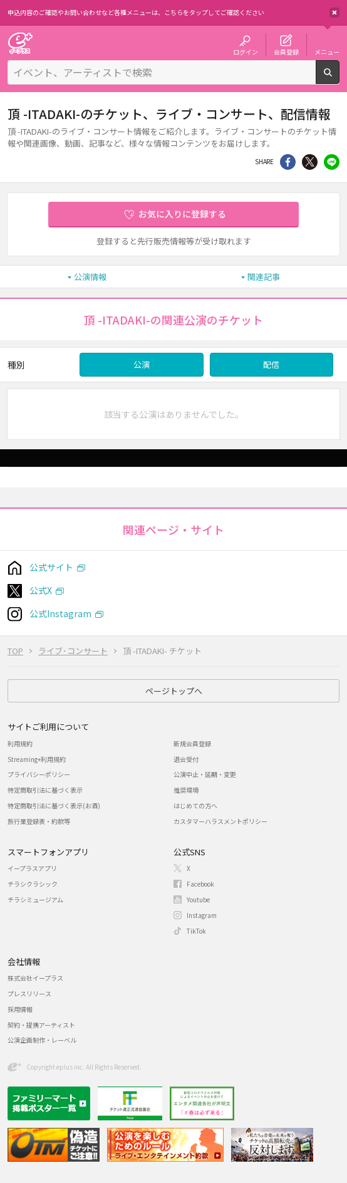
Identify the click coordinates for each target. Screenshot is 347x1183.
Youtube (198, 899)
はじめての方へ (195, 805)
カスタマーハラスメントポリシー (220, 821)
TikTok (196, 930)
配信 (271, 364)
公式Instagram (60, 613)
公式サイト (51, 567)
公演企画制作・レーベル (42, 1040)
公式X (40, 590)
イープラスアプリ (32, 868)
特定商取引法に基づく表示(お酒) (54, 805)
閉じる (334, 13)
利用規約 (20, 743)
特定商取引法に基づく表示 (45, 790)
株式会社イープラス (35, 977)
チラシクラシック (33, 884)
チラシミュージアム (35, 899)
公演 (141, 364)
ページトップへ (173, 691)
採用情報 (20, 1009)
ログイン (245, 51)
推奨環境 (186, 790)
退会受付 (186, 759)
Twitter (310, 162)
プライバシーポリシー (39, 774)
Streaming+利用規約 (37, 759)
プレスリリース (29, 993)
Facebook (200, 884)
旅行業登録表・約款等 (39, 821)
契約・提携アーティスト (41, 1024)
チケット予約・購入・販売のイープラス (20, 43)
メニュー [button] (326, 51)
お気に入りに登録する (182, 213)
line (331, 162)
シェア (288, 162)
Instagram (202, 915)
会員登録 (286, 51)
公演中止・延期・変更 (205, 774)
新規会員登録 (192, 743)
